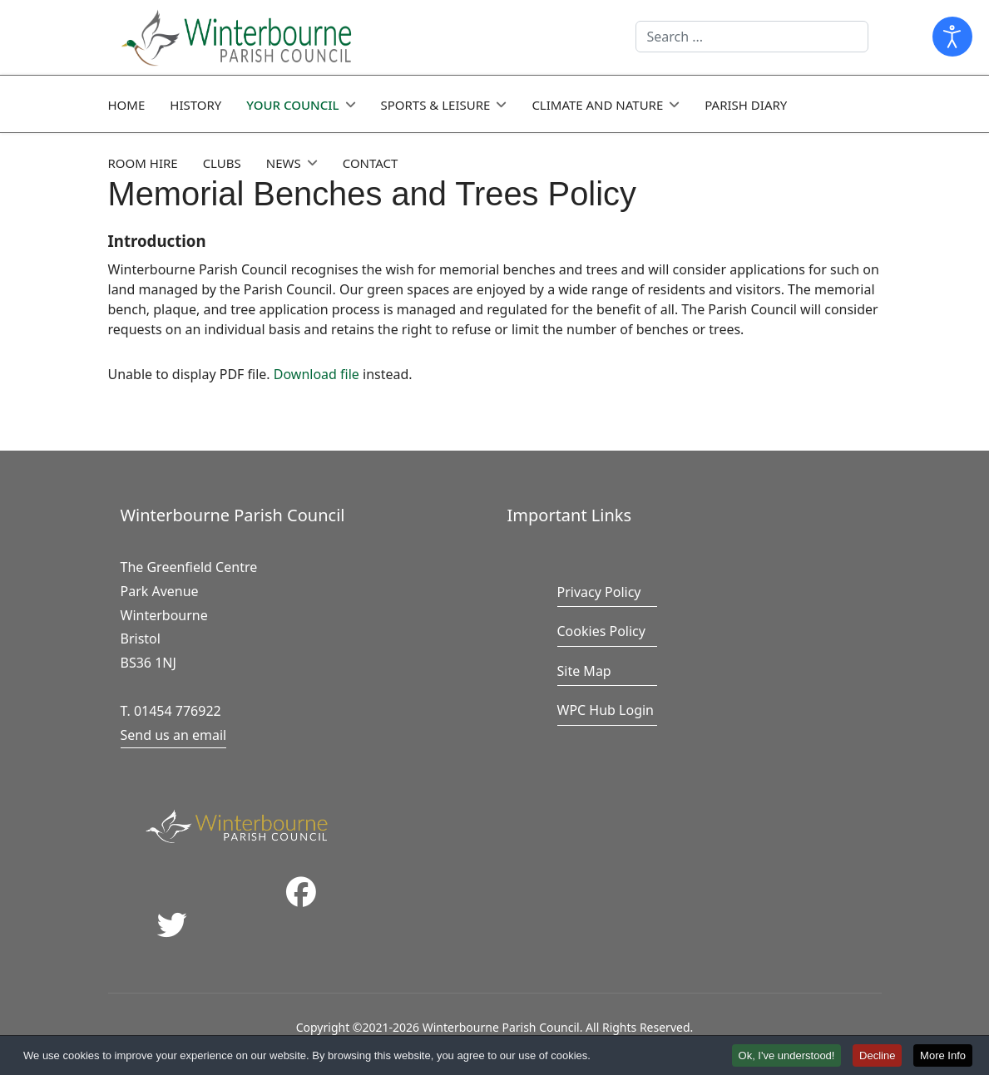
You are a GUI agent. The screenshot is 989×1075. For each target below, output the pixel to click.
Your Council (292, 104)
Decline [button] (877, 1056)
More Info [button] (943, 1056)
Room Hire (143, 163)
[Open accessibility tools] (952, 37)
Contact (370, 163)
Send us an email (174, 735)
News (283, 163)
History (195, 104)
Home (127, 104)
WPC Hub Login (606, 710)
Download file (316, 374)
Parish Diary (746, 104)
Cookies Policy (601, 631)
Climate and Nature (597, 104)
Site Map (584, 671)
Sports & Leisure (436, 104)
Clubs (222, 163)
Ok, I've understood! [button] (787, 1056)
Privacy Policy (599, 592)
